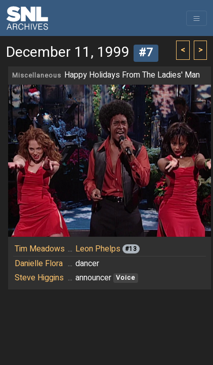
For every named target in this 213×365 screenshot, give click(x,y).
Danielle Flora (39, 264)
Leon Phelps (97, 249)
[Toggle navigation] (196, 18)
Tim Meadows (40, 249)
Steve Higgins (39, 278)
